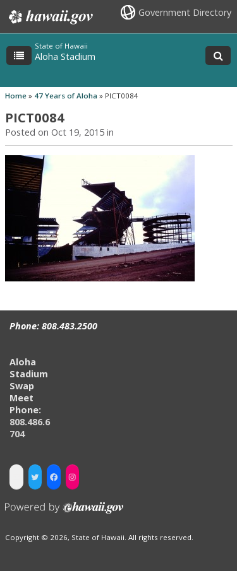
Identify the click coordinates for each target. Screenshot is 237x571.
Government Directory (184, 12)
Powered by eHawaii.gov (64, 512)
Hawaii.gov (49, 17)
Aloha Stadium (65, 56)
